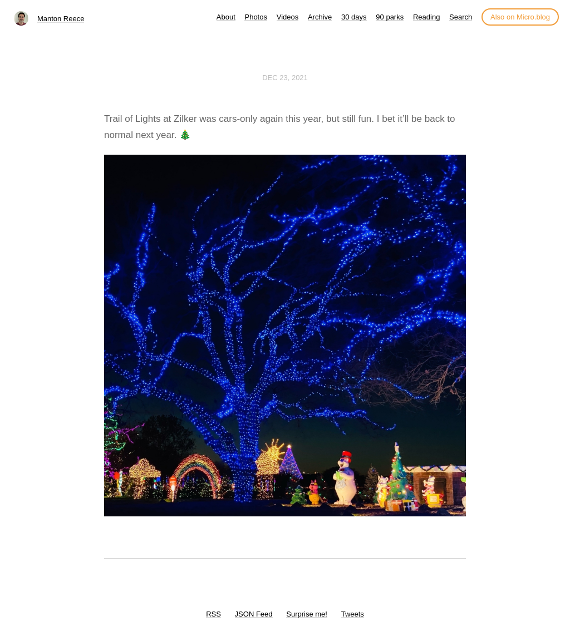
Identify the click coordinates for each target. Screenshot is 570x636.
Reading (426, 17)
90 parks (390, 17)
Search (460, 17)
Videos (288, 17)
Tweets (352, 614)
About (226, 17)
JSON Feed (254, 614)
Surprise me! (306, 614)
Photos (255, 17)
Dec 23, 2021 (285, 77)
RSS (213, 614)
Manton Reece (61, 18)
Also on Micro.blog (520, 17)
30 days (354, 17)
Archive (320, 17)
